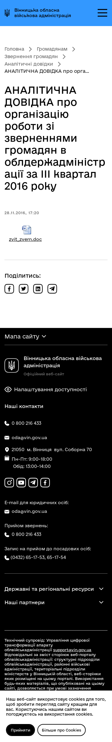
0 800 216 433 (22, 534)
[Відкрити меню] (102, 13)
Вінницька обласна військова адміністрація (42, 12)
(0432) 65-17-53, (28, 557)
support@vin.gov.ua (72, 650)
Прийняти (20, 730)
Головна (14, 49)
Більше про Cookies (61, 730)
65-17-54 (56, 557)
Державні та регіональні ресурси (49, 589)
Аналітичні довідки (28, 64)
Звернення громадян (31, 56)
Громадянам (52, 49)
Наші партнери (24, 602)
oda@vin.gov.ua (25, 511)
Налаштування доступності (45, 389)
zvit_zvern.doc (27, 233)
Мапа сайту (21, 336)
